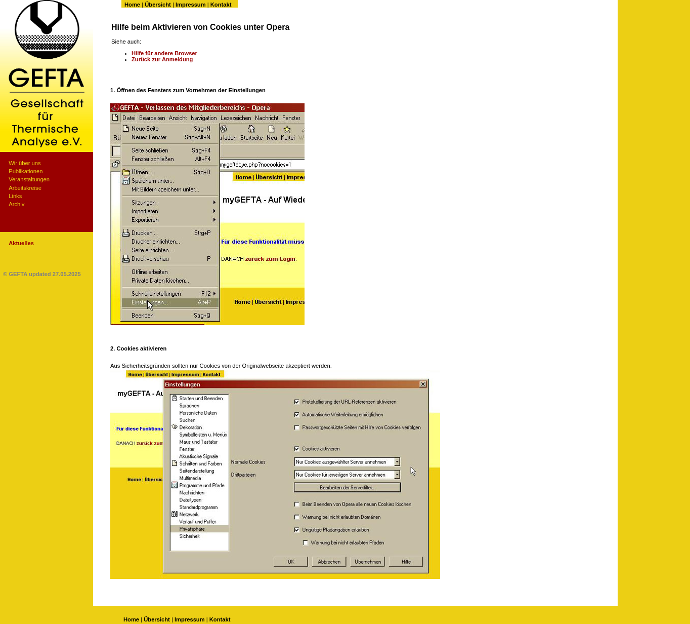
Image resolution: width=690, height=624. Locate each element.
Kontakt (221, 5)
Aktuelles (21, 243)
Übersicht (158, 5)
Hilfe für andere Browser (164, 53)
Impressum (191, 5)
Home (132, 5)
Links (15, 196)
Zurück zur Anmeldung (162, 59)
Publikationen (25, 171)
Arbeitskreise (25, 188)
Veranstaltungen (29, 179)
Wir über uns (24, 163)
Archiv (16, 204)
